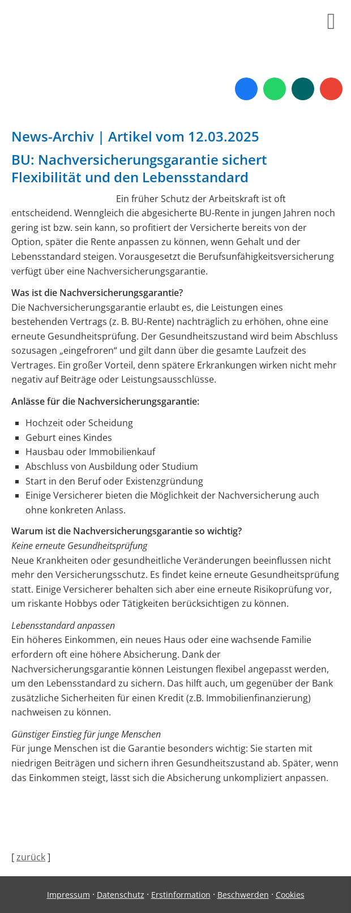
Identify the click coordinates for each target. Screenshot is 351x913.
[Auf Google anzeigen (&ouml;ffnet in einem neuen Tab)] (331, 89)
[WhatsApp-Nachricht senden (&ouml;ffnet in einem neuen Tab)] (274, 89)
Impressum (68, 894)
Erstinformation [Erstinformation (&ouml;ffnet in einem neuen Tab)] (181, 894)
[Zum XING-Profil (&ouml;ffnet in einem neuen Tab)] (303, 89)
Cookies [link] (290, 894)
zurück (30, 857)
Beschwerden (243, 894)
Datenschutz (120, 894)
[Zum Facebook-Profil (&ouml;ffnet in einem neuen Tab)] (246, 89)
